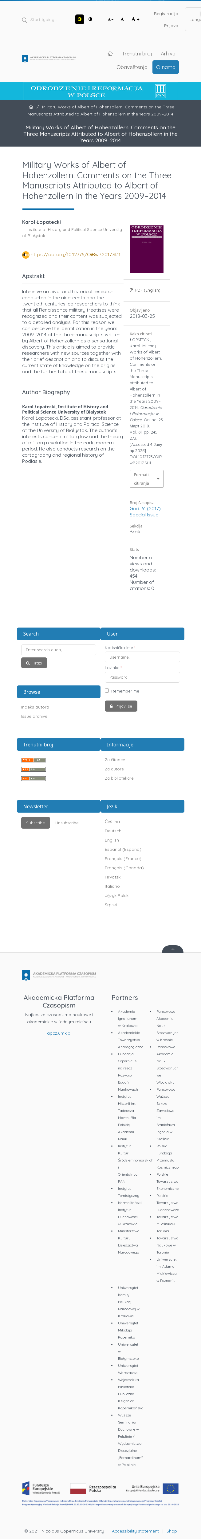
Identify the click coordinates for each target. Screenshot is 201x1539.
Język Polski (117, 895)
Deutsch (113, 831)
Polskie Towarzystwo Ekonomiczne (167, 1181)
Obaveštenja (132, 66)
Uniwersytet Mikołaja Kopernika (128, 1330)
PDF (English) (147, 290)
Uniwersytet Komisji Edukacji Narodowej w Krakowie (129, 1301)
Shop (172, 1531)
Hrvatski (113, 877)
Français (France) (123, 858)
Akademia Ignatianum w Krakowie (127, 1018)
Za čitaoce (115, 759)
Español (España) (123, 849)
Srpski (111, 904)
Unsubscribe (67, 822)
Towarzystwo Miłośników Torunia (167, 1223)
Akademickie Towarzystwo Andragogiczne (130, 1039)
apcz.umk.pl (59, 1033)
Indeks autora (35, 707)
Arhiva (168, 53)
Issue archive (34, 716)
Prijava (171, 25)
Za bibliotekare (119, 778)
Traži (37, 662)
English (112, 840)
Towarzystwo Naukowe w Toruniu (167, 1245)
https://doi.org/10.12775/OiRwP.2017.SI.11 (75, 254)
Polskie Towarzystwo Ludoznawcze (167, 1202)
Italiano (112, 886)
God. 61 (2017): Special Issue (146, 511)
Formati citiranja (141, 479)
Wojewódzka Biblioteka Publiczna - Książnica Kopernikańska (131, 1393)
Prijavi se (123, 706)
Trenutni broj (137, 53)
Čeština (112, 821)
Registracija (166, 13)
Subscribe (35, 822)
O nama (165, 66)
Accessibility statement (135, 1531)
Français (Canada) (124, 867)
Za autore (114, 768)
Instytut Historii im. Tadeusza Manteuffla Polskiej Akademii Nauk (127, 1117)
